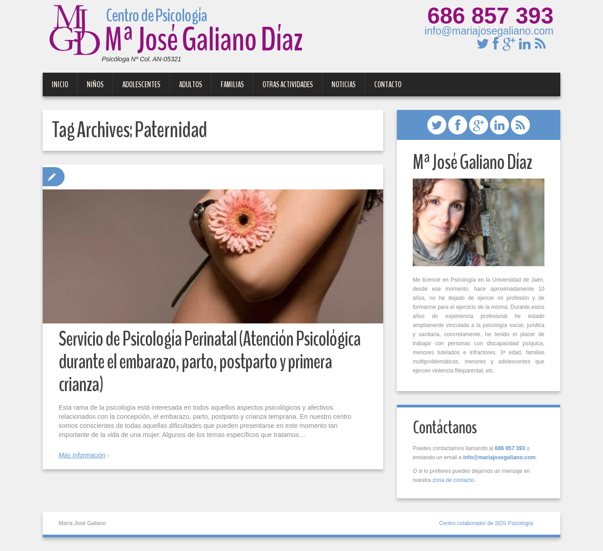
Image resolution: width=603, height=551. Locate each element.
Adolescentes (141, 84)
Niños (95, 84)
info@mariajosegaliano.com (489, 31)
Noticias (343, 84)
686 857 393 (490, 16)
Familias (232, 84)
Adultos (190, 84)
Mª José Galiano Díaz (175, 35)
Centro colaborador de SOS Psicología (486, 523)
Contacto (387, 84)
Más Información (82, 455)
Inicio (60, 84)
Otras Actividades (287, 84)
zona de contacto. (453, 480)
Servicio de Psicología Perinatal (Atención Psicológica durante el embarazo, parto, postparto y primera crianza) (210, 361)
